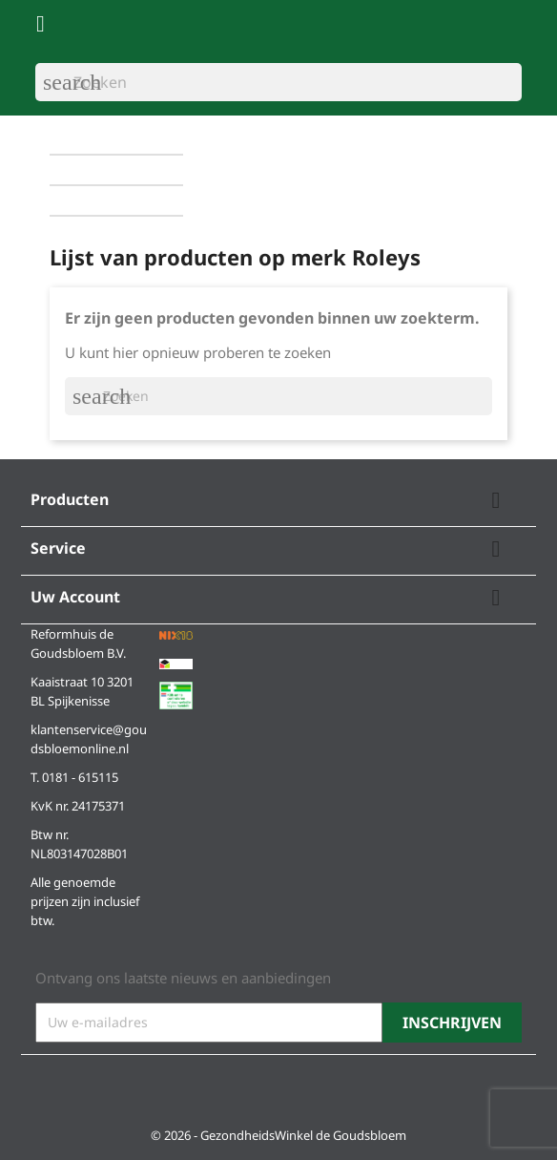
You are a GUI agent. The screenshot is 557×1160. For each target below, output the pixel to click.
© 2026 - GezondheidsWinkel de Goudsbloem (278, 1135)
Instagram (102, 1085)
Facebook (56, 1085)
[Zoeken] (278, 82)
